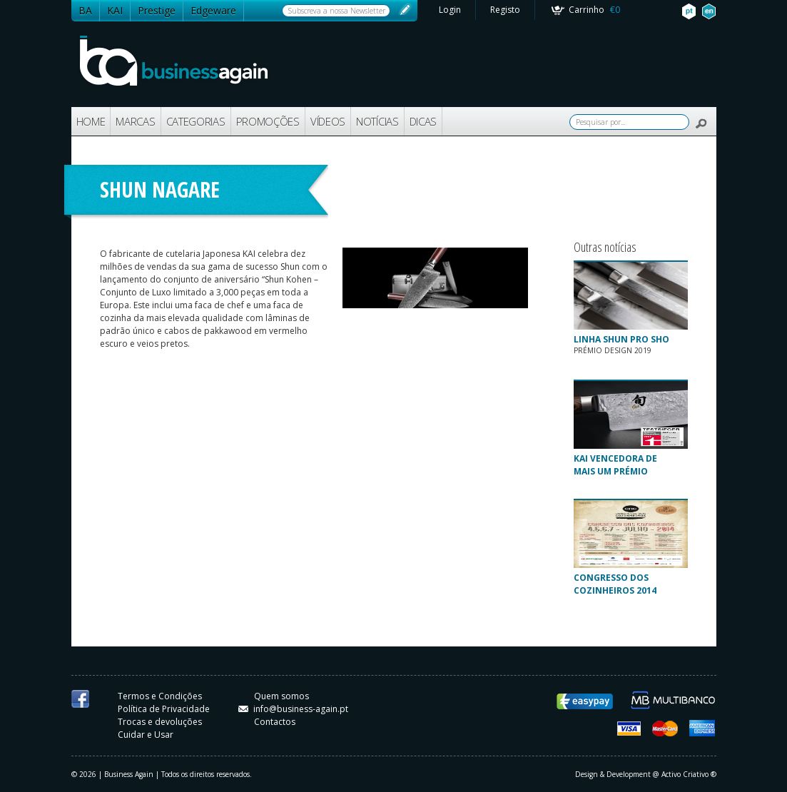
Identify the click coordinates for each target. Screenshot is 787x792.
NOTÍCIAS (377, 121)
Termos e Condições (160, 696)
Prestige (157, 10)
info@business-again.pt (293, 709)
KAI (115, 10)
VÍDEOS (327, 121)
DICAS (423, 121)
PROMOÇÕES (268, 121)
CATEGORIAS (195, 121)
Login (450, 10)
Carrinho (594, 10)
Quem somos (281, 696)
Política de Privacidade (164, 709)
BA (85, 10)
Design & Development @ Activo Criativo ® (645, 774)
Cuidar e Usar (145, 734)
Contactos (274, 722)
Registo (505, 10)
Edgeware (213, 10)
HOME (91, 121)
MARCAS (135, 121)
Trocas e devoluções (160, 722)
